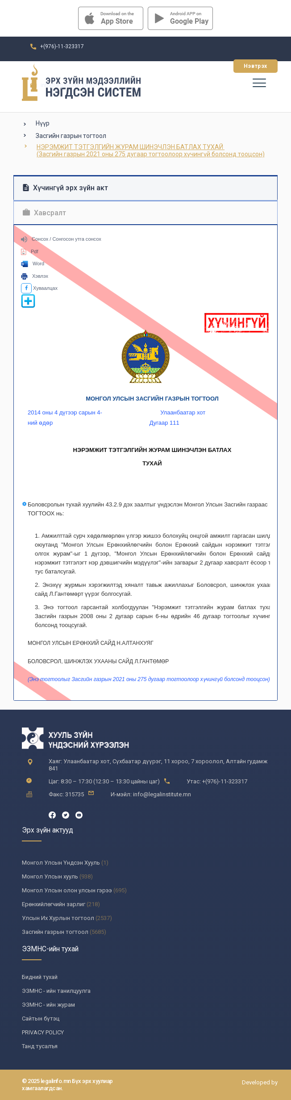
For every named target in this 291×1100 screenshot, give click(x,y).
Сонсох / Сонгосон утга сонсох (61, 239)
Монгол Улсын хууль (50, 876)
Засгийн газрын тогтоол (71, 135)
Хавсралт (44, 213)
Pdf (29, 251)
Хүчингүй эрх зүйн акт (65, 188)
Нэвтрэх (255, 66)
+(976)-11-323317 (62, 46)
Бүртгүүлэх (202, 66)
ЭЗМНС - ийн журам (48, 1004)
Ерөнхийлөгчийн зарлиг (53, 904)
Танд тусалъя (40, 1046)
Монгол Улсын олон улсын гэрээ (67, 890)
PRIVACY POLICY (43, 1032)
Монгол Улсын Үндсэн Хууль (61, 862)
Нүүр (43, 123)
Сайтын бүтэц (40, 1018)
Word (32, 263)
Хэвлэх (34, 276)
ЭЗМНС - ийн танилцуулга (56, 990)
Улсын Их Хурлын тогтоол (58, 918)
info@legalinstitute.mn (69, 85)
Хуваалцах (39, 288)
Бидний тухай (40, 977)
